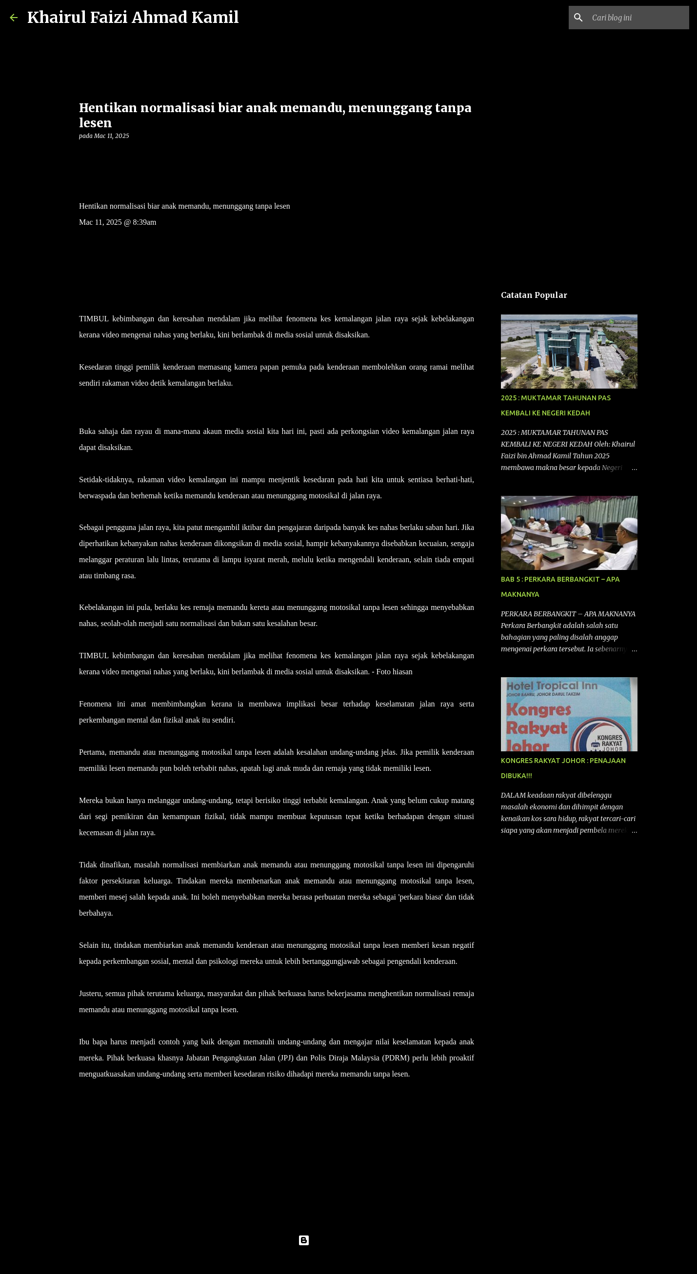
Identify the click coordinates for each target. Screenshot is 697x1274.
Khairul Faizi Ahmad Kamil (133, 17)
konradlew (368, 1260)
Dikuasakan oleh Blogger (348, 1240)
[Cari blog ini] (638, 17)
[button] (85, 155)
